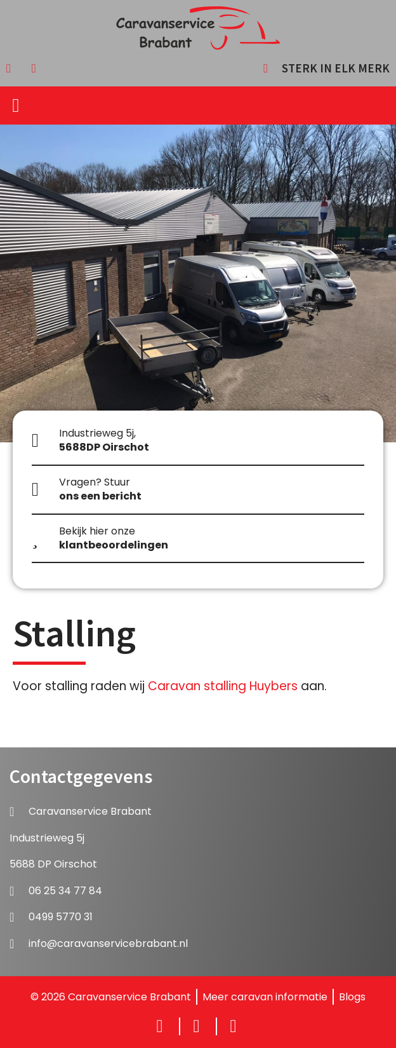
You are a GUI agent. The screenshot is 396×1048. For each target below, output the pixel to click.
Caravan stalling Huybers (223, 686)
